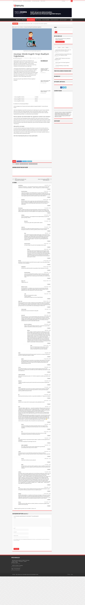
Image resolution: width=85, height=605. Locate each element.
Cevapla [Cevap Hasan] (49, 534)
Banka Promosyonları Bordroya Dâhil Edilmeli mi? (43, 208)
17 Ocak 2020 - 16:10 (47, 236)
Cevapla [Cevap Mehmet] (49, 413)
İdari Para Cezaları (63, 19)
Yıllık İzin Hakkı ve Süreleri (17, 594)
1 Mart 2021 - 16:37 (48, 261)
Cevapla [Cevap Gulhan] (49, 513)
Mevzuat (18, 19)
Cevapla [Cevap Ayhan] (49, 393)
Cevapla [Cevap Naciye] (49, 293)
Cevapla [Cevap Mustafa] (49, 253)
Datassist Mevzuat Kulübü (19, 58)
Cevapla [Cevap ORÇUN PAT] (49, 298)
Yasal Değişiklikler (46, 19)
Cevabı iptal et (25, 542)
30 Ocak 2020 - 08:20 (47, 243)
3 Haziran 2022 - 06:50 (47, 522)
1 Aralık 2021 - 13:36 (47, 466)
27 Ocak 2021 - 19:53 (47, 249)
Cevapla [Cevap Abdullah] (49, 234)
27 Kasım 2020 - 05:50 (47, 387)
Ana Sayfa (13, 19)
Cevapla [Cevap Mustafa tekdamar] (49, 356)
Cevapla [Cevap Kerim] (49, 286)
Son (55, 47)
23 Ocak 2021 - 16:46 (47, 255)
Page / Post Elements (15, 597)
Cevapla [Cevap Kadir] (49, 385)
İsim (15, 556)
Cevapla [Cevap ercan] (49, 400)
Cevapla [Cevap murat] (49, 420)
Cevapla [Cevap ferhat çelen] (49, 341)
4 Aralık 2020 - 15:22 (47, 403)
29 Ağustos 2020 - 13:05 (47, 329)
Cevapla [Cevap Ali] (49, 426)
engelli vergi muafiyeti (33, 192)
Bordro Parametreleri (54, 19)
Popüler (59, 47)
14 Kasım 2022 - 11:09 (47, 460)
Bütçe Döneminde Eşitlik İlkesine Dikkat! (45, 105)
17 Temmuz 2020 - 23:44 (47, 295)
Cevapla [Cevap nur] (49, 519)
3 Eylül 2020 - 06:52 (48, 381)
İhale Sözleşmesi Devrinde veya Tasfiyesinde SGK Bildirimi (21, 208)
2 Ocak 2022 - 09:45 (48, 500)
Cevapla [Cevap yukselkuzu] (49, 217)
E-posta (15, 560)
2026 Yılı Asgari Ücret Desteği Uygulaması (62, 62)
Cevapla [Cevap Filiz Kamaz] (49, 241)
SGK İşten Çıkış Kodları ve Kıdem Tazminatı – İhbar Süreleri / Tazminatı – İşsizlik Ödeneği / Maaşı (20, 590)
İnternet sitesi (16, 564)
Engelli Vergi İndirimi (24, 192)
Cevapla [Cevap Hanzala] (49, 432)
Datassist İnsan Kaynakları (31, 603)
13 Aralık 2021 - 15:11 (47, 480)
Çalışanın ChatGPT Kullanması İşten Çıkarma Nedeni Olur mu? (45, 74)
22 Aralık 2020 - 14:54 (47, 315)
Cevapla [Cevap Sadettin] (49, 259)
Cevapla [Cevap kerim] (49, 457)
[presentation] (23, 573)
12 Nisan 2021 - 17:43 (47, 322)
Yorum (15, 546)
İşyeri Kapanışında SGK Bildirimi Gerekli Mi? (45, 90)
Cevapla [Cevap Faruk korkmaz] (49, 225)
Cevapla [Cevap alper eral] (49, 335)
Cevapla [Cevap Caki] (49, 327)
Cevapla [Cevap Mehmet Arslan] (49, 320)
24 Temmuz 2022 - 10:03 (47, 228)
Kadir (13, 542)
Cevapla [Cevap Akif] (49, 471)
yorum (63, 47)
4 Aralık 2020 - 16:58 (47, 409)
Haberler (24, 19)
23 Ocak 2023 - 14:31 (47, 530)
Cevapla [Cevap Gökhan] (49, 247)
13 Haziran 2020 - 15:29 (47, 289)
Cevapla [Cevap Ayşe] (49, 269)
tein (72, 603)
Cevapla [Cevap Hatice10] (49, 350)
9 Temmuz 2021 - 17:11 (47, 374)
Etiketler (67, 47)
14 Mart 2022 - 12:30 (47, 487)
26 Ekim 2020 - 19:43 (47, 343)
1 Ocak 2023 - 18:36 (48, 493)
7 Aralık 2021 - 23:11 (47, 473)
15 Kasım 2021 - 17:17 (47, 272)
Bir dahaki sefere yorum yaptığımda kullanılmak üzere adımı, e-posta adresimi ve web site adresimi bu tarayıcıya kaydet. (31, 568)
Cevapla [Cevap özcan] (49, 490)
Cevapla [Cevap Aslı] (49, 464)
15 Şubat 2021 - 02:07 (47, 423)
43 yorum (40, 58)
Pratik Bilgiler (38, 19)
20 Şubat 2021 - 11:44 (47, 429)
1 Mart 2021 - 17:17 (48, 435)
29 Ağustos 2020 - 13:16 (47, 309)
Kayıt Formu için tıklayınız (60, 41)
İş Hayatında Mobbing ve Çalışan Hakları (62, 65)
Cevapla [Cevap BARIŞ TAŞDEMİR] (49, 477)
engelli (17, 192)
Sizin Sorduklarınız (31, 19)
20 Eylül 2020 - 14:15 (47, 395)
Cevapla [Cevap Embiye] (49, 528)
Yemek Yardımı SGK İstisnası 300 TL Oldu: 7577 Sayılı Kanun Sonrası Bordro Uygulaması (33, 23)
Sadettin (23, 255)
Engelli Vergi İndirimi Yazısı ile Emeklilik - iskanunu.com (27, 537)
